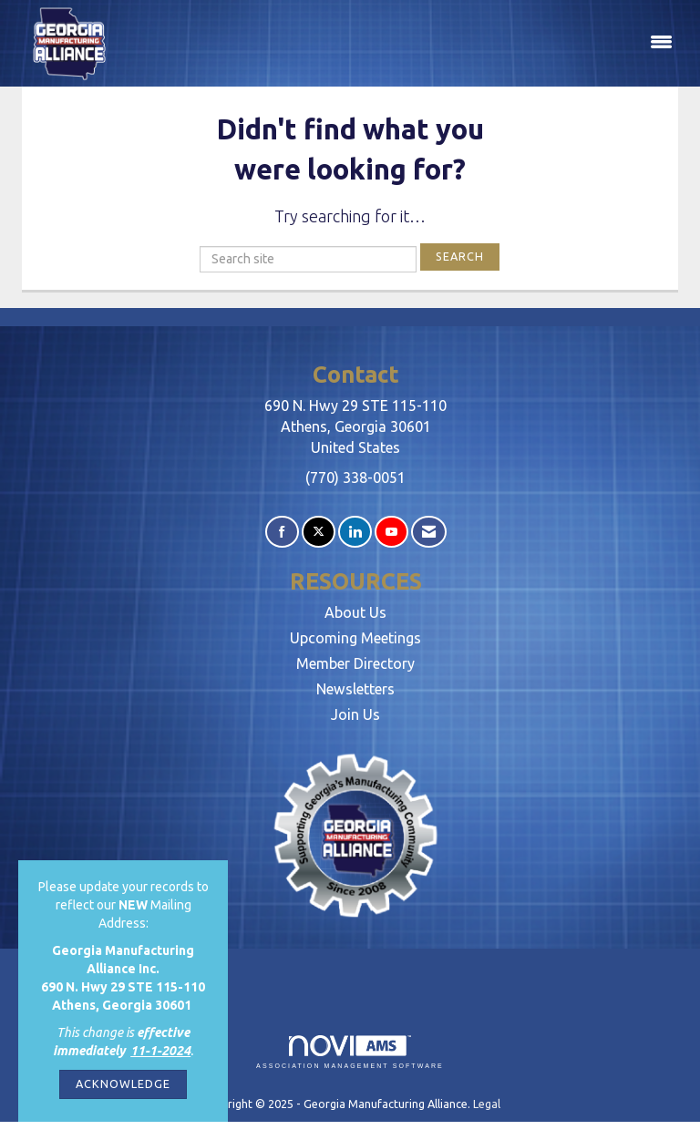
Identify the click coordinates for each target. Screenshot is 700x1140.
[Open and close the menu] (403, 43)
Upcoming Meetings (355, 638)
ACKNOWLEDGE (123, 1083)
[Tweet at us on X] (318, 532)
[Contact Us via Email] (429, 532)
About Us (355, 612)
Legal (486, 1103)
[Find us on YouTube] (391, 532)
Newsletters (355, 689)
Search (460, 256)
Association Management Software (350, 1052)
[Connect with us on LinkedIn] (355, 532)
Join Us (355, 714)
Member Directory (355, 663)
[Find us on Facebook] (282, 532)
